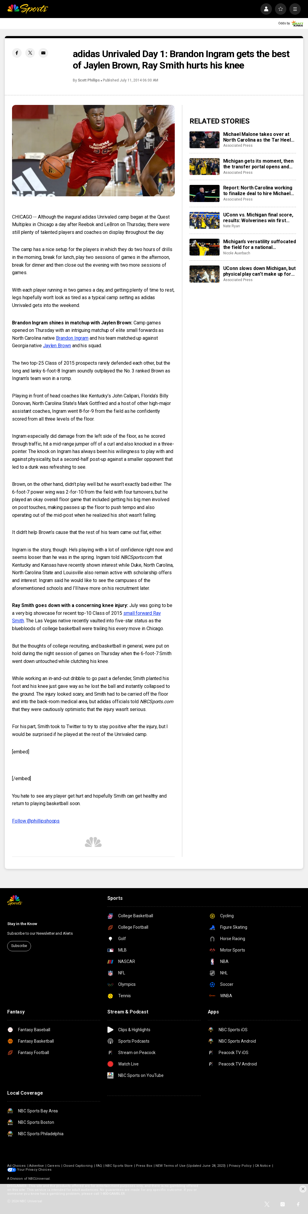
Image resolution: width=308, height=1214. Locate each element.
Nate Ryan (231, 226)
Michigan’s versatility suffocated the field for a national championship (259, 244)
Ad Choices (16, 1166)
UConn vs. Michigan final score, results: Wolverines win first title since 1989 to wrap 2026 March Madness (258, 217)
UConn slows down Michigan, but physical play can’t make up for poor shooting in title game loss (259, 271)
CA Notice (263, 1166)
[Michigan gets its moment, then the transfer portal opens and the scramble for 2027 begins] (204, 166)
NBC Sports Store (119, 1166)
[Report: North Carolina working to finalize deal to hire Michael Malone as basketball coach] (204, 193)
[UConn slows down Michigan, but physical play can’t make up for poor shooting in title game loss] (204, 273)
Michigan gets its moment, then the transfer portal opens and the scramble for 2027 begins (258, 164)
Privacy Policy (240, 1166)
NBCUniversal (39, 1179)
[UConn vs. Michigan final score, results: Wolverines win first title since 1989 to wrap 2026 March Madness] (204, 220)
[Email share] (43, 53)
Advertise (36, 1166)
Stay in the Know (22, 923)
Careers (53, 1166)
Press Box (144, 1166)
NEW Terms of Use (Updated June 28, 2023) (191, 1166)
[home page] (27, 9)
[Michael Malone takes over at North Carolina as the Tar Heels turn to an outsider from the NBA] (204, 139)
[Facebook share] (17, 53)
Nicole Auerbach (236, 253)
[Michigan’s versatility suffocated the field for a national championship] (204, 247)
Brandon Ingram (72, 338)
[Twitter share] (30, 53)
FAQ (99, 1166)
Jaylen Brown (57, 345)
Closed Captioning (78, 1166)
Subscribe (19, 946)
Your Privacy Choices (34, 1170)
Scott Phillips (89, 80)
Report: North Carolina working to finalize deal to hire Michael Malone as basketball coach (257, 190)
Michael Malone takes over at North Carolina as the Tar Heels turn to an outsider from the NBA (258, 137)
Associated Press (238, 145)
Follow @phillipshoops (36, 821)
